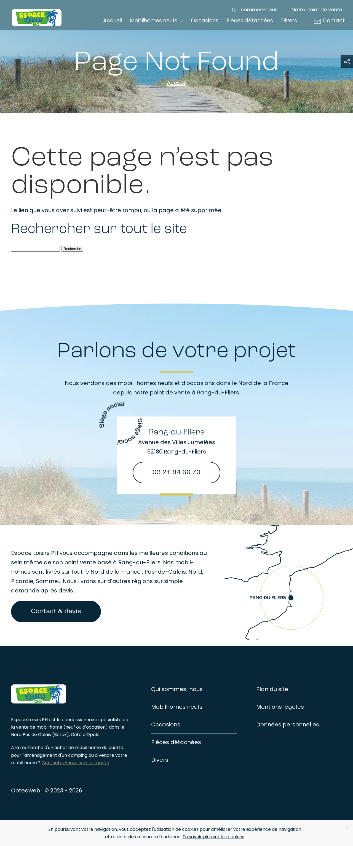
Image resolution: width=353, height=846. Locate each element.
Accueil (112, 20)
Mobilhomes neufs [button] (157, 20)
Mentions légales (280, 707)
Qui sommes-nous (255, 9)
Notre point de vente (317, 9)
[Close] (347, 827)
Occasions (204, 20)
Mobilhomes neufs (176, 707)
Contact (329, 20)
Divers (289, 20)
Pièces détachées (250, 20)
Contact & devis (56, 611)
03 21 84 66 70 (176, 472)
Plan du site (272, 689)
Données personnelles (287, 724)
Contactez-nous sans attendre (75, 763)
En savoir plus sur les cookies (213, 837)
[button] (347, 61)
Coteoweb (25, 790)
